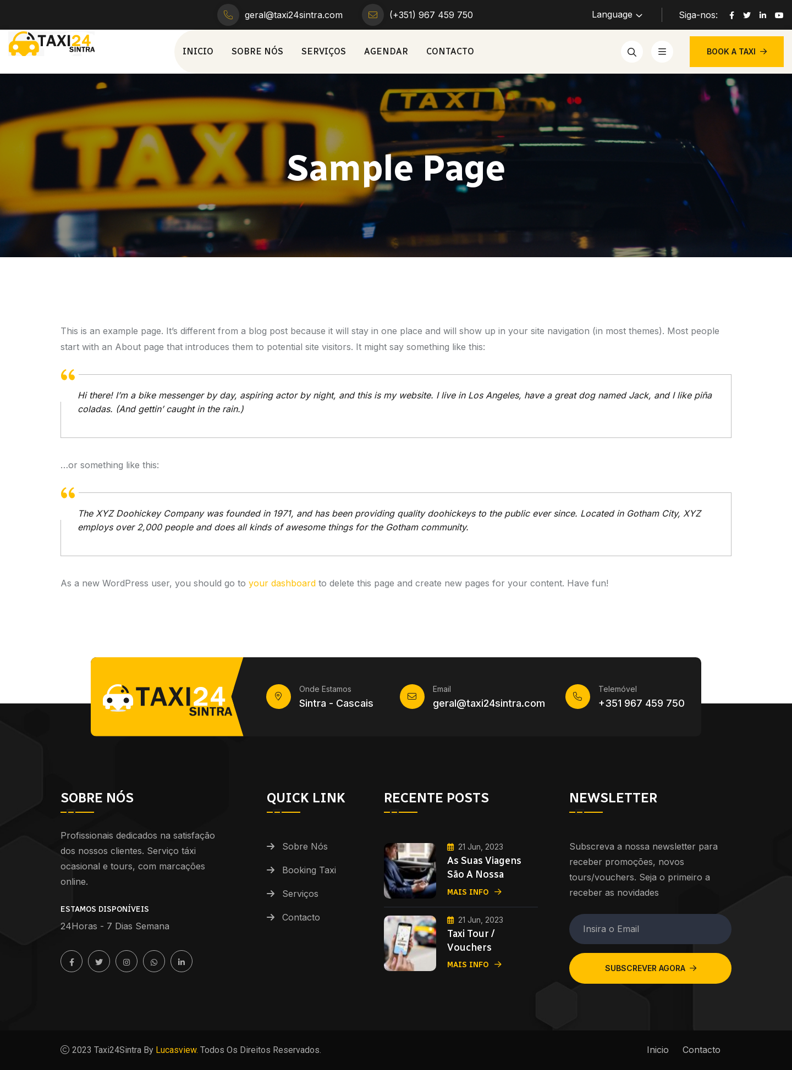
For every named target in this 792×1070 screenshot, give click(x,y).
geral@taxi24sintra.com (294, 14)
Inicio (198, 51)
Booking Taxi (309, 869)
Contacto (450, 51)
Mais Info (474, 891)
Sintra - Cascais (336, 703)
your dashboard (282, 583)
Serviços (323, 51)
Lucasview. (175, 1050)
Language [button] (612, 14)
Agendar (386, 51)
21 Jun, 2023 (475, 846)
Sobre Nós (257, 51)
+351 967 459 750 (641, 703)
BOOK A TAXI (737, 51)
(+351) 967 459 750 (431, 14)
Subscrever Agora (650, 968)
